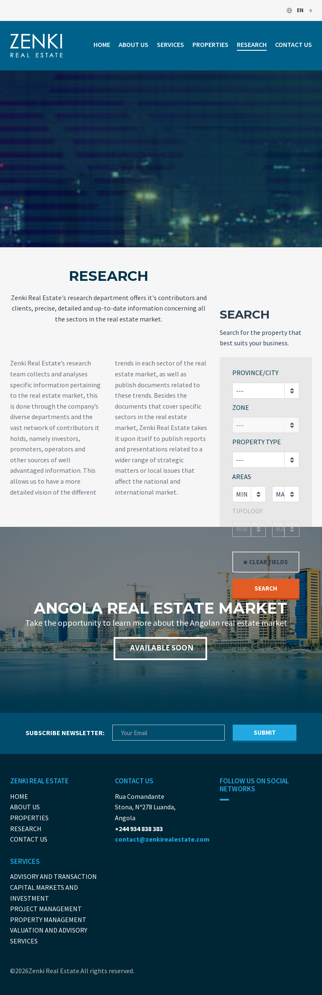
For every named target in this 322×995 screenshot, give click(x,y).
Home (101, 44)
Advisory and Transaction (53, 876)
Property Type (256, 442)
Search (265, 588)
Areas (241, 476)
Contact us (293, 44)
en (295, 10)
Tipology (247, 511)
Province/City (255, 372)
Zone (240, 407)
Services (170, 44)
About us (133, 44)
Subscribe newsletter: (65, 732)
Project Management (46, 908)
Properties (210, 44)
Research (252, 44)
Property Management (48, 919)
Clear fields (268, 562)
